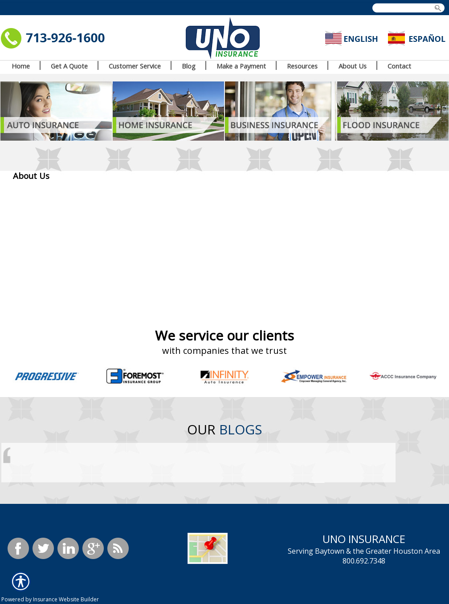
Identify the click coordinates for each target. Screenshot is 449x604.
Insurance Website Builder (66, 599)
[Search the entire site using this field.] (408, 8)
